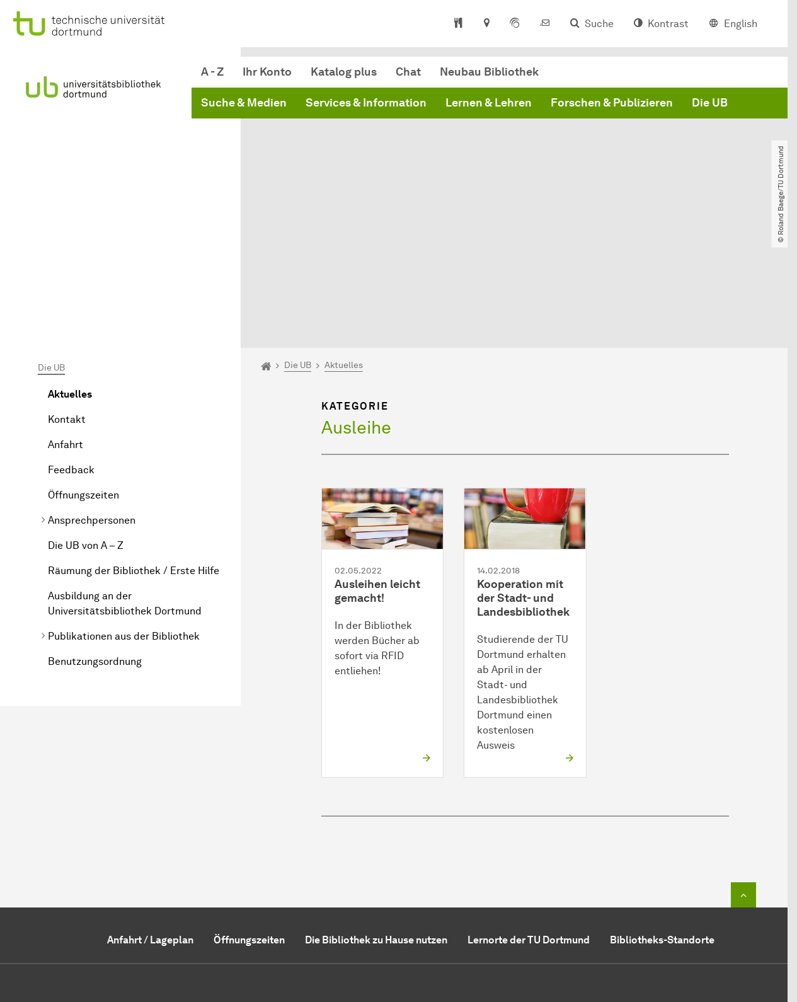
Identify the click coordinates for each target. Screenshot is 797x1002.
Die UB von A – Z (85, 420)
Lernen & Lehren (488, 103)
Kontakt (67, 294)
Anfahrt (65, 319)
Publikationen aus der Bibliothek (124, 511)
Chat (408, 72)
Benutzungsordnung (95, 536)
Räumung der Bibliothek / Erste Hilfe (133, 445)
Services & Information (366, 103)
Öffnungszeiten (83, 370)
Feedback (71, 344)
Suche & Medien (244, 103)
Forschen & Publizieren (612, 103)
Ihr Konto (267, 72)
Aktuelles (70, 269)
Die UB (710, 103)
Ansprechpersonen (91, 395)
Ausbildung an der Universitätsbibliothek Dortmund (125, 478)
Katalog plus (344, 72)
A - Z (212, 72)
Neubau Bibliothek (489, 72)
